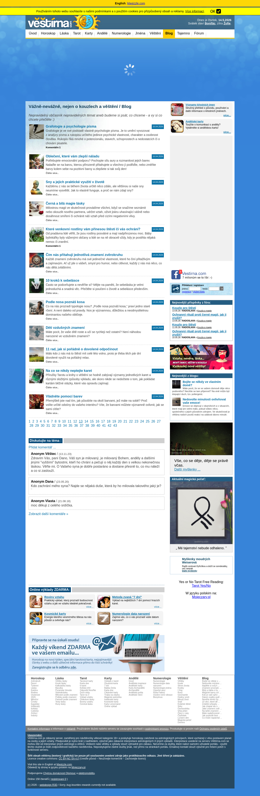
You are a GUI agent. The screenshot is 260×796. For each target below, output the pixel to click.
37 (82, 425)
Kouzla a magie (204, 311)
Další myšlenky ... (187, 469)
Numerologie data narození (131, 613)
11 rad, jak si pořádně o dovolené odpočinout (82, 349)
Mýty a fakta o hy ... (211, 690)
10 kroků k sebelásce (62, 280)
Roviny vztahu (54, 597)
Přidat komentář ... (42, 447)
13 (81, 421)
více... (227, 115)
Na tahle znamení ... (211, 711)
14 (86, 421)
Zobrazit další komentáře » (48, 514)
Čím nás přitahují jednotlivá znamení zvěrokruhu (84, 255)
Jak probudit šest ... (211, 715)
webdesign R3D (48, 784)
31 (48, 425)
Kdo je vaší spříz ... (211, 695)
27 (159, 421)
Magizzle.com (136, 3)
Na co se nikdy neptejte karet (69, 370)
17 (103, 421)
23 (136, 421)
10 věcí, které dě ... (211, 702)
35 (70, 425)
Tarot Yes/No (201, 585)
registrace (186, 292)
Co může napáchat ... (212, 718)
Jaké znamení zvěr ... (212, 708)
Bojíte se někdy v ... (211, 681)
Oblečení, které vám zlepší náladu (72, 156)
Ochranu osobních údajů (213, 728)
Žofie (227, 23)
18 (109, 421)
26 (153, 421)
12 (75, 421)
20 (120, 421)
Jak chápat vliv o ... (211, 706)
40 (98, 425)
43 (115, 425)
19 (114, 421)
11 (69, 421)
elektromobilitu (86, 773)
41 (104, 425)
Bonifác (210, 23)
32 (54, 425)
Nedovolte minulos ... (212, 683)
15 (92, 421)
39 (93, 425)
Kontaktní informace (39, 728)
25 (147, 421)
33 (59, 425)
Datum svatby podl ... (212, 697)
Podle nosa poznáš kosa (65, 302)
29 (37, 425)
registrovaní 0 (58, 779)
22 (131, 421)
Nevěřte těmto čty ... (211, 699)
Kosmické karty (55, 613)
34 (65, 425)
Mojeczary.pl (201, 597)
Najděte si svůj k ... (211, 686)
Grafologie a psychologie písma (71, 126)
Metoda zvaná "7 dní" (127, 597)
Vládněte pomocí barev (64, 396)
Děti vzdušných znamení (65, 327)
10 (64, 421)
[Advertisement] (130, 70)
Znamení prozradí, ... (212, 688)
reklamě (70, 728)
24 (142, 421)
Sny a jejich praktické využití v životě (75, 182)
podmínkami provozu (156, 728)
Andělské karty (194, 121)
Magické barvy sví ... (211, 692)
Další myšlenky (189, 571)
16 (97, 421)
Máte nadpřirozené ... (212, 713)
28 (31, 425)
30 (43, 425)
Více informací (194, 11)
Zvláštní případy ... (210, 704)
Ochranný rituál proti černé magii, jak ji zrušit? (199, 316)
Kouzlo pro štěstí (184, 308)
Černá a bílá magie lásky (65, 203)
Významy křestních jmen (200, 104)
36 (76, 425)
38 (87, 425)
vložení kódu (199, 292)
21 (125, 421)
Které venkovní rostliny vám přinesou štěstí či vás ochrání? (93, 229)
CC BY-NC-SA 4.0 (69, 758)
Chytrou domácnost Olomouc (59, 773)
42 (109, 425)
